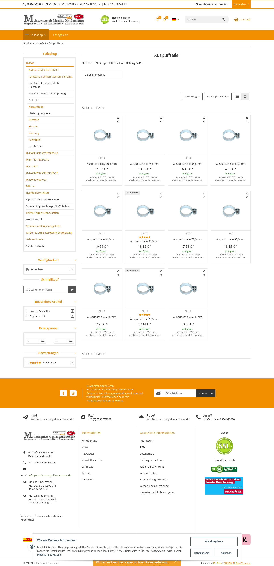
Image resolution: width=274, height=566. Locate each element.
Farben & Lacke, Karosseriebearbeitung (49, 232)
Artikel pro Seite (216, 96)
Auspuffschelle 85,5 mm (230, 239)
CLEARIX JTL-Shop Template (237, 563)
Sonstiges (34, 139)
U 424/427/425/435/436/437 (42, 173)
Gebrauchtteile (35, 239)
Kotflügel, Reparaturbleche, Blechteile (45, 85)
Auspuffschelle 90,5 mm (144, 241)
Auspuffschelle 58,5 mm (101, 317)
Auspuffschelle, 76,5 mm (102, 163)
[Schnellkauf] (45, 289)
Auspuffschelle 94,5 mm (101, 239)
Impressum (146, 440)
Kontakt (224, 4)
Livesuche (87, 479)
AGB (142, 447)
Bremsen (34, 120)
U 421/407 (32, 166)
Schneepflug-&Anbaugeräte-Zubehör (47, 206)
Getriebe (34, 100)
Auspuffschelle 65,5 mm (187, 163)
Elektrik (33, 126)
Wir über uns (89, 440)
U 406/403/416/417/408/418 (42, 153)
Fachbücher (36, 146)
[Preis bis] (60, 341)
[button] (206, 4)
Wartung (34, 133)
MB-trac (30, 186)
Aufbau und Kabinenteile (43, 70)
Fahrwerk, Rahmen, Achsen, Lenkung (50, 76)
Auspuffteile (36, 106)
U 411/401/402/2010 (37, 159)
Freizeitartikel (34, 219)
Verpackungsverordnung (154, 486)
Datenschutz (147, 453)
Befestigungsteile (40, 113)
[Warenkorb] (241, 19)
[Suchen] (203, 19)
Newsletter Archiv (92, 460)
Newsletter (88, 453)
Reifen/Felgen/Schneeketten (42, 212)
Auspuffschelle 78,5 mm (187, 239)
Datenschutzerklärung (99, 393)
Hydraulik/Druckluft (37, 193)
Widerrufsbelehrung (152, 466)
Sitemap (86, 473)
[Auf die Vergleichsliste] (118, 118)
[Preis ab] (32, 341)
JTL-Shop (217, 563)
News (85, 447)
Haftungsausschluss (151, 460)
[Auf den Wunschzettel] (118, 121)
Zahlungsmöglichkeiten (153, 479)
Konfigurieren (201, 553)
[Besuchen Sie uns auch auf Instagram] (73, 393)
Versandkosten (148, 473)
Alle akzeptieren (213, 541)
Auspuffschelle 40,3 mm (230, 163)
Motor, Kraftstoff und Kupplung (47, 93)
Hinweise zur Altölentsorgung (157, 492)
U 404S (30, 63)
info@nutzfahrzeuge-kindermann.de (49, 475)
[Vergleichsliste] (164, 19)
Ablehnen (225, 553)
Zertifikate (87, 466)
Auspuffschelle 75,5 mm (144, 163)
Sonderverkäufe (35, 246)
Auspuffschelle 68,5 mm (187, 317)
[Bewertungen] (144, 237)
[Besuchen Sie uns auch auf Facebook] (63, 393)
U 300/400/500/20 (36, 179)
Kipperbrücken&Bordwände (42, 199)
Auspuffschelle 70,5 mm (144, 319)
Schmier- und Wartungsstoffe (43, 226)
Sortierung (190, 96)
